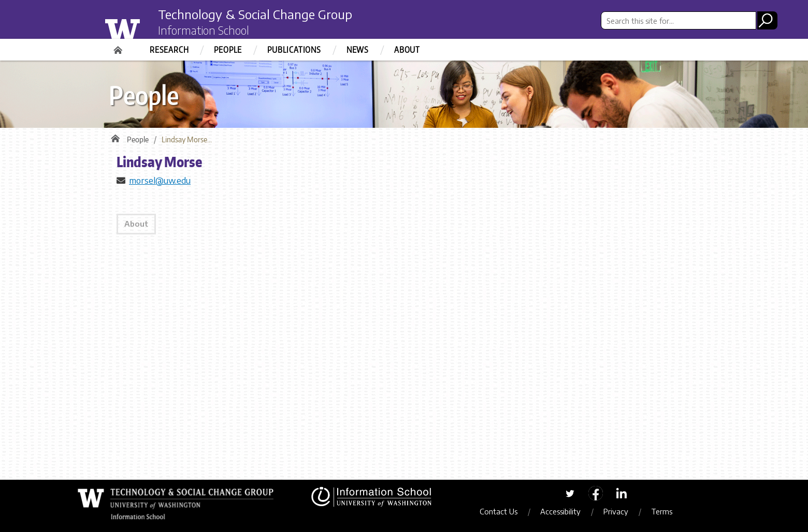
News (358, 50)
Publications (294, 50)
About (407, 50)
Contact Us (498, 511)
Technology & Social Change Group (255, 14)
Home (119, 46)
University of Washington (143, 27)
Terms (661, 511)
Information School (203, 30)
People (228, 50)
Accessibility (560, 511)
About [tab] (136, 223)
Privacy (615, 511)
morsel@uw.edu (160, 180)
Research (169, 50)
